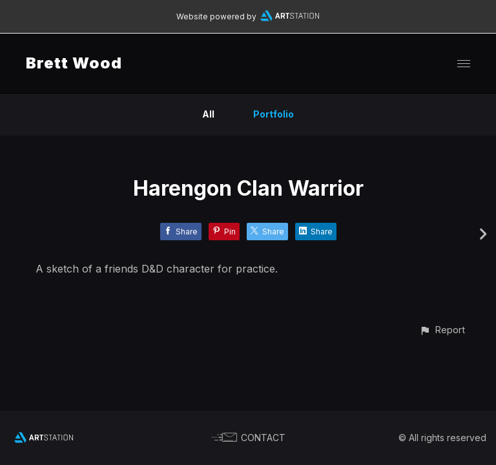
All (208, 113)
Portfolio (273, 113)
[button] (442, 329)
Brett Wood (74, 63)
